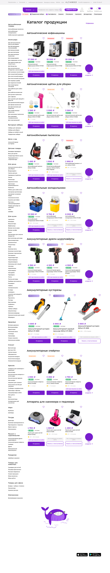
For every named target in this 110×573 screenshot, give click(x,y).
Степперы (11, 333)
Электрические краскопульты (12, 449)
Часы (9, 209)
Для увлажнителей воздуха (16, 102)
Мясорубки (11, 272)
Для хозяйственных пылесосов (13, 111)
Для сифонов (12, 96)
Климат (11, 345)
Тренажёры (11, 336)
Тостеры (10, 300)
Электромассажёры (14, 340)
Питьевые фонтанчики (14, 469)
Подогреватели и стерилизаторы (13, 158)
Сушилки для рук (13, 490)
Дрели (10, 446)
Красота (11, 365)
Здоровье (12, 322)
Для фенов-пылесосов (14, 104)
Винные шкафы (12, 230)
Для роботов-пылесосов (15, 92)
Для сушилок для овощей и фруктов (16, 99)
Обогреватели (12, 354)
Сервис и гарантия (36, 539)
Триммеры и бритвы (14, 390)
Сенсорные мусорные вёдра (14, 195)
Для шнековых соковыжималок (13, 117)
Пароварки (11, 274)
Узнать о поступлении (73, 179)
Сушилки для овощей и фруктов (15, 295)
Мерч (10, 407)
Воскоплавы (11, 372)
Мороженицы (12, 268)
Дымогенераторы (13, 240)
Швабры (10, 211)
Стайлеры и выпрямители (15, 388)
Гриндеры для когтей (14, 467)
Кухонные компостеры (14, 251)
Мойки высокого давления (16, 35)
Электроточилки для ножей (16, 315)
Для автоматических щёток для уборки (14, 43)
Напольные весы (13, 331)
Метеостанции (12, 352)
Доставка (32, 541)
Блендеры (11, 221)
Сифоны (10, 285)
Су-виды (10, 290)
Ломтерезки (11, 255)
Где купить (33, 544)
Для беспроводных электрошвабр (13, 47)
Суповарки (11, 292)
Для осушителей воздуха (15, 74)
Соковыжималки (13, 287)
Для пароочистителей (14, 82)
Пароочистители (13, 181)
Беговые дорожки (13, 325)
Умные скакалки (13, 338)
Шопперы (11, 412)
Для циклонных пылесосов (16, 114)
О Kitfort (52, 539)
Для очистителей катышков (16, 78)
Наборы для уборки (14, 130)
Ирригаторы (11, 329)
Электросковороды (13, 313)
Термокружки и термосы (15, 424)
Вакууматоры (12, 223)
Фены (9, 397)
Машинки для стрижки (15, 382)
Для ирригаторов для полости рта (14, 63)
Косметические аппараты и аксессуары (16, 375)
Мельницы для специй (14, 264)
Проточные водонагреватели (13, 184)
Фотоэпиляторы (12, 399)
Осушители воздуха (14, 356)
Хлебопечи (11, 304)
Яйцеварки (11, 317)
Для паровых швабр (14, 80)
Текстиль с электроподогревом (14, 203)
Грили (10, 232)
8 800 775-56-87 (86, 537)
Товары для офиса (15, 483)
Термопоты (11, 298)
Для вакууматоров (13, 50)
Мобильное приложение (36, 2)
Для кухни (12, 216)
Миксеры (10, 266)
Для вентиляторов (13, 52)
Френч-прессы (12, 427)
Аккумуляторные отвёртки (16, 442)
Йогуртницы (11, 244)
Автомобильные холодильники (12, 32)
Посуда (11, 417)
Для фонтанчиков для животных (14, 107)
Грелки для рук (12, 173)
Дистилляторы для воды (15, 238)
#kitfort (58, 2)
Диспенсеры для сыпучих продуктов (15, 235)
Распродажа (51, 38)
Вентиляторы (12, 348)
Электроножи (12, 429)
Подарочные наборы (14, 134)
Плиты (10, 277)
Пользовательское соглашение (61, 549)
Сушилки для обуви (13, 200)
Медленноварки (13, 262)
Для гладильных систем (15, 60)
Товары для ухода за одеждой (14, 206)
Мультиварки (12, 270)
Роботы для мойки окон (15, 189)
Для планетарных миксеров (13, 85)
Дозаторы (11, 420)
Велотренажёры (13, 327)
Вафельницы (11, 225)
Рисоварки (11, 283)
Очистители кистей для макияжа (15, 385)
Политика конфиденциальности (61, 547)
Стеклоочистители (13, 197)
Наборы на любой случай (15, 132)
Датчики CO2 (12, 350)
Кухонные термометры (14, 253)
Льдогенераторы (13, 257)
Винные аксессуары (14, 228)
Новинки (90, 23)
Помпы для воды (13, 279)
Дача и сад (12, 139)
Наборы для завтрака (14, 128)
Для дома (12, 164)
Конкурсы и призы (49, 2)
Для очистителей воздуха (15, 76)
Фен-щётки (11, 394)
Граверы (10, 444)
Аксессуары (12, 40)
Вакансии (52, 544)
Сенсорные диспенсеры (15, 192)
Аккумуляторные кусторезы (13, 143)
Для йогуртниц (12, 66)
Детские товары (14, 148)
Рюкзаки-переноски (14, 471)
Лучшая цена (51, 89)
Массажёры (11, 380)
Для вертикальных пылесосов (13, 55)
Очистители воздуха (14, 358)
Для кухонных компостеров (16, 72)
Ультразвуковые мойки (15, 392)
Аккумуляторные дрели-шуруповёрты (15, 439)
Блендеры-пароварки (14, 151)
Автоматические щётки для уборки (15, 168)
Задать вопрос (86, 540)
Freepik (92, 566)
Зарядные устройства (14, 175)
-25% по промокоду (34, 244)
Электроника (13, 495)
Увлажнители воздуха (14, 361)
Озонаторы (11, 179)
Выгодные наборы (15, 125)
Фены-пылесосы (12, 476)
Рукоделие (12, 455)
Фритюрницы (12, 302)
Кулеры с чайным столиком (16, 486)
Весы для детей (12, 153)
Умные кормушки (13, 474)
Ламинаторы (12, 488)
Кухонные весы (12, 249)
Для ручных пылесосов (14, 94)
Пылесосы (11, 187)
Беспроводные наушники (15, 498)
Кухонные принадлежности (16, 422)
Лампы (10, 177)
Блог (63, 2)
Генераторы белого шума (15, 155)
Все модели (88, 74)
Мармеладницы (12, 259)
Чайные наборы (12, 308)
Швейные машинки (13, 458)
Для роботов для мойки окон (15, 89)
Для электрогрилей (14, 120)
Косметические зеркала (15, 378)
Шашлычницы (12, 311)
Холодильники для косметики (13, 402)
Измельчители (12, 242)
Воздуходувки (12, 171)
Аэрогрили (11, 219)
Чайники (10, 306)
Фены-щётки (12, 478)
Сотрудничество (55, 541)
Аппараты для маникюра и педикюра (16, 369)
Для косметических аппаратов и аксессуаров (15, 69)
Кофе (9, 246)
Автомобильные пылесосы (15, 29)
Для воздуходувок (13, 58)
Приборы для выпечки (14, 281)
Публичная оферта (56, 552)
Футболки (11, 410)
